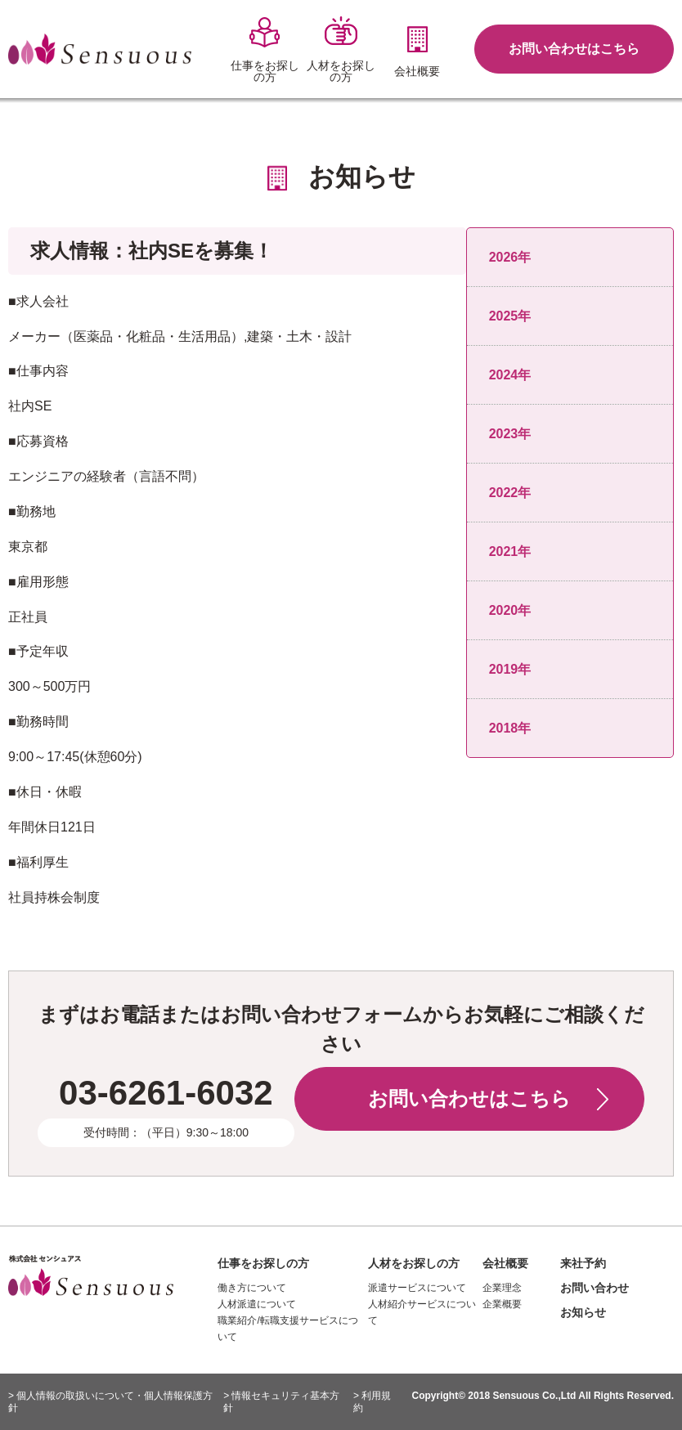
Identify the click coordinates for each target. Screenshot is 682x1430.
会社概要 (505, 1263)
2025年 (510, 316)
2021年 (510, 551)
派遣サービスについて (417, 1287)
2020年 (510, 610)
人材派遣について (257, 1304)
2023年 (510, 434)
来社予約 (583, 1263)
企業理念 (502, 1287)
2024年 (510, 375)
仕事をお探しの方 (263, 1263)
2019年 (510, 669)
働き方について (252, 1287)
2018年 (510, 728)
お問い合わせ (594, 1287)
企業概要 (502, 1304)
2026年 (510, 257)
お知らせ (583, 1312)
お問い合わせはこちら (574, 49)
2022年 (510, 493)
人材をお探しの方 (414, 1263)
